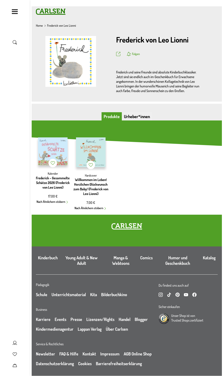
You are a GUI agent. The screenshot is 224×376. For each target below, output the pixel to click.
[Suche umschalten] (15, 42)
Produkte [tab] (112, 116)
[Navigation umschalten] (15, 11)
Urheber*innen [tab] (137, 116)
